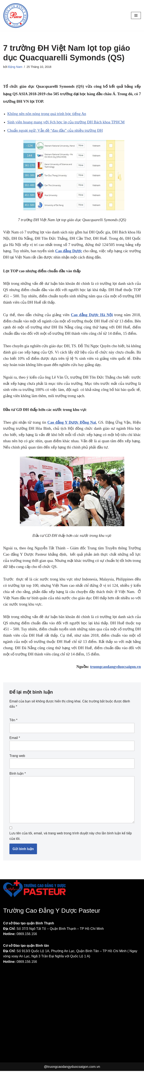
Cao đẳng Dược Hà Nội (92, 315)
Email (14, 738)
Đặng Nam (15, 66)
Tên (13, 720)
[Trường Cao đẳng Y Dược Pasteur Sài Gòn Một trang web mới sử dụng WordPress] (15, 15)
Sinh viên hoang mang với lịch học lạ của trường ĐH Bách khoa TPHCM (66, 122)
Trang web (17, 756)
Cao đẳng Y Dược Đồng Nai (71, 422)
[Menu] (136, 15)
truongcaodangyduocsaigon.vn (115, 666)
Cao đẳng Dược (68, 251)
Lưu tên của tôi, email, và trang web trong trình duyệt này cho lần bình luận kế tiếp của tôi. (70, 837)
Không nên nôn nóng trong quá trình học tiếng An (46, 114)
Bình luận (17, 773)
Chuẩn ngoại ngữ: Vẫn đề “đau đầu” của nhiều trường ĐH (55, 130)
